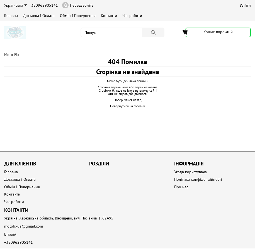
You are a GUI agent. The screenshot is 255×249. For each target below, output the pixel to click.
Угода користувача (190, 172)
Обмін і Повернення (78, 15)
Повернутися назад (127, 100)
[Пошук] (153, 32)
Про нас (181, 187)
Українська (15, 5)
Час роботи (132, 15)
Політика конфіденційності (198, 179)
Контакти (109, 15)
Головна (11, 15)
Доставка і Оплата (39, 15)
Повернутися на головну (127, 106)
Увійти (245, 5)
